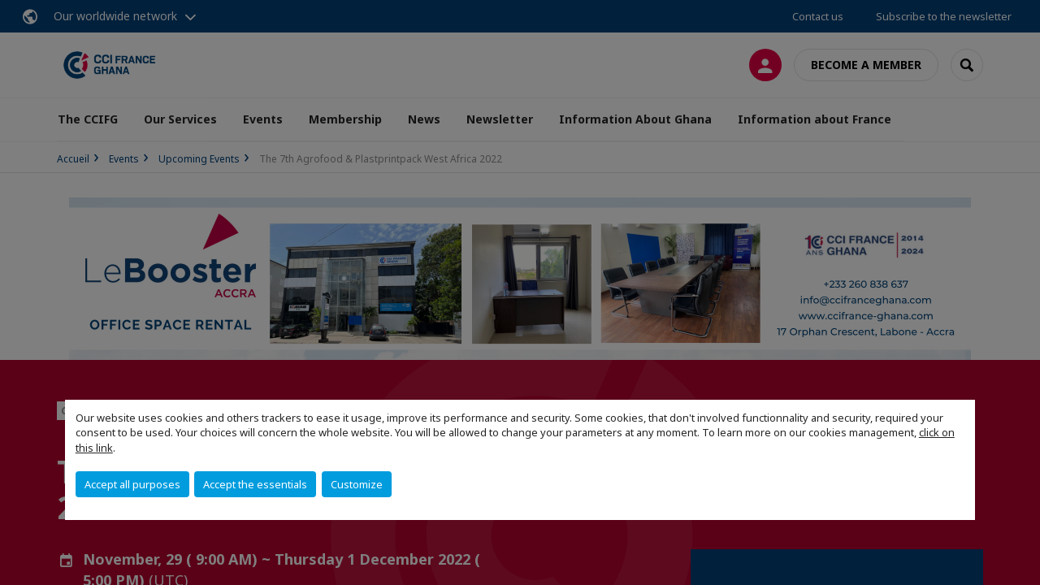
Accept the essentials (255, 484)
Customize (357, 484)
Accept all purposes (132, 484)
